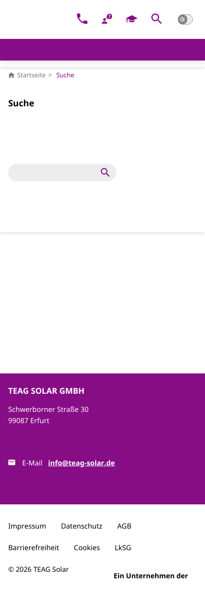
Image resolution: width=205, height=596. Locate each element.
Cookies (87, 547)
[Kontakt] (82, 19)
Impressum (27, 526)
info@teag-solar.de (81, 463)
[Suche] (56, 172)
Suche (65, 75)
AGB (124, 526)
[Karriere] (131, 19)
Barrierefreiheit (33, 547)
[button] (156, 19)
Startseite (27, 75)
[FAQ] (107, 19)
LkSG (123, 547)
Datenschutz (81, 526)
